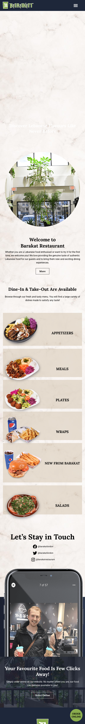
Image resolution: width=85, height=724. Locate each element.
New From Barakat (62, 463)
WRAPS (62, 431)
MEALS (62, 369)
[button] (75, 5)
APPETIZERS (62, 333)
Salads (62, 505)
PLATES (62, 400)
